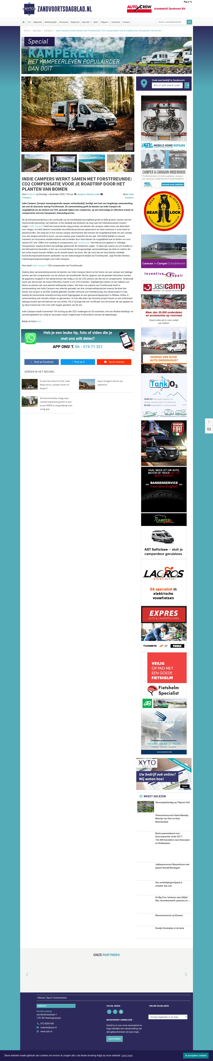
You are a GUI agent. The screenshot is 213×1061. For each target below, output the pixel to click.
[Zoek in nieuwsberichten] (172, 22)
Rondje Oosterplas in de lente (169, 928)
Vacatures (115, 22)
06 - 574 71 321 (89, 346)
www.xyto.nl (46, 1031)
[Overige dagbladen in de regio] (167, 1017)
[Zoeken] (189, 22)
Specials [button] (85, 22)
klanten (90, 194)
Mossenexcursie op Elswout (169, 915)
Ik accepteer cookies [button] (196, 1055)
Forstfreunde (83, 242)
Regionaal (75, 22)
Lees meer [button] (127, 1055)
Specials (37, 30)
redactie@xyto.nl (48, 1027)
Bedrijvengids (51, 22)
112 (29, 22)
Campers (48, 30)
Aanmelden (114, 1038)
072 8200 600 (47, 1023)
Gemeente (63, 22)
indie (97, 194)
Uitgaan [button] (104, 22)
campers (81, 194)
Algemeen (37, 22)
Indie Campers (36, 226)
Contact (126, 22)
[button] (22, 163)
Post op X (78, 361)
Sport (95, 22)
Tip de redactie (114, 361)
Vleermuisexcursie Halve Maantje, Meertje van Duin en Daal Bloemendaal (172, 818)
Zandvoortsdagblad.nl (64, 9)
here (39, 321)
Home (27, 30)
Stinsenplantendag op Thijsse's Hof (172, 802)
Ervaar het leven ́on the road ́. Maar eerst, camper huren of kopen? (55, 384)
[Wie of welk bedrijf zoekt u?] (167, 85)
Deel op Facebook (42, 361)
